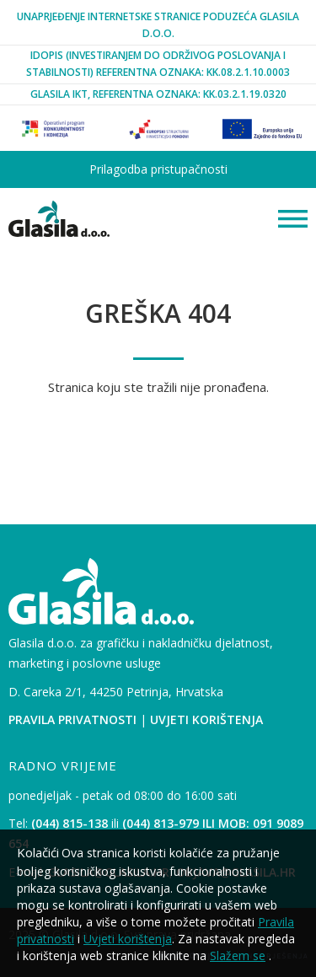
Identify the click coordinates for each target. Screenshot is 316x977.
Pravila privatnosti (72, 719)
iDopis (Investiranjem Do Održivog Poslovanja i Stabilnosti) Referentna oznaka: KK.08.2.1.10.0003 (158, 63)
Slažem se (237, 955)
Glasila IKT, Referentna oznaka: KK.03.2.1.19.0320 (158, 94)
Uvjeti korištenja (206, 719)
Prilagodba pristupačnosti (158, 169)
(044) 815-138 (69, 823)
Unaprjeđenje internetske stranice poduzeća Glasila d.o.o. (158, 24)
